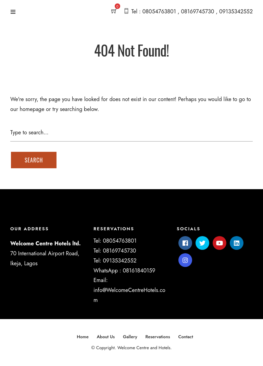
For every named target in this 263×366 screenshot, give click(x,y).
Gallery (130, 336)
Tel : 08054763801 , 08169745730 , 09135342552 (192, 11)
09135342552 (119, 261)
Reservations (157, 336)
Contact (185, 336)
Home (82, 336)
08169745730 (119, 251)
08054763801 (119, 241)
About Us (106, 336)
